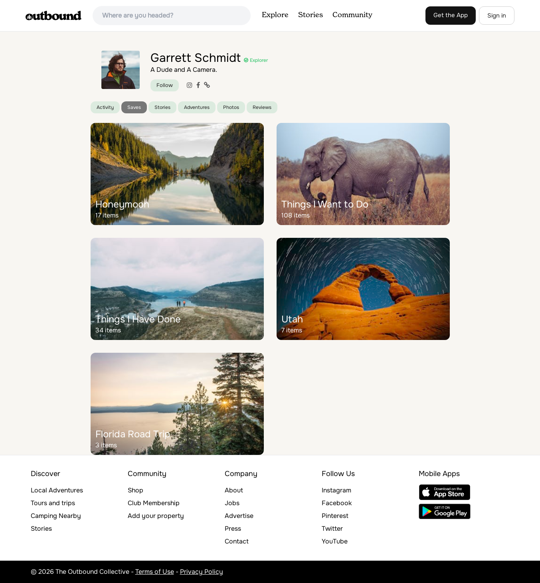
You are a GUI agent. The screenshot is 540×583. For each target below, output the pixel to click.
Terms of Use (154, 571)
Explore (275, 15)
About (234, 490)
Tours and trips (53, 503)
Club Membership (154, 503)
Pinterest (335, 516)
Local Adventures (57, 490)
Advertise (239, 516)
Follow (164, 85)
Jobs (232, 503)
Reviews (262, 107)
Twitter (332, 528)
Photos (231, 107)
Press (233, 528)
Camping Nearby (56, 516)
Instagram (336, 490)
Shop (135, 490)
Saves (134, 107)
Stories (310, 15)
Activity (105, 107)
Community (352, 15)
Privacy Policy (201, 571)
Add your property (156, 516)
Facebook (337, 503)
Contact (237, 541)
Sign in (496, 16)
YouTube (335, 541)
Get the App (450, 15)
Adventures (197, 107)
